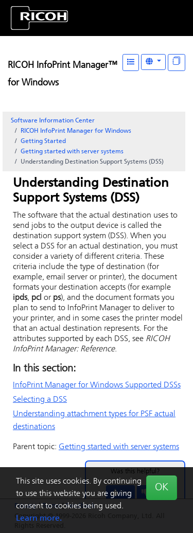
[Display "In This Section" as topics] (176, 62)
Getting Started (43, 141)
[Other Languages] (153, 62)
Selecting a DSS (40, 400)
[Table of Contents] (130, 62)
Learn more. (39, 518)
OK (161, 488)
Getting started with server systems (72, 152)
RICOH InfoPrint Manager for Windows (76, 131)
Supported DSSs (97, 385)
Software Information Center (53, 121)
